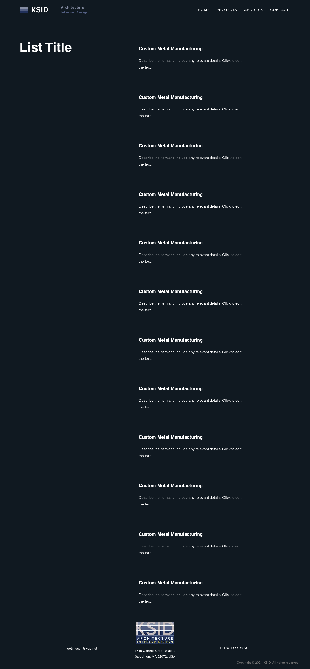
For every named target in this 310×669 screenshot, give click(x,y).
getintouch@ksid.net (82, 648)
